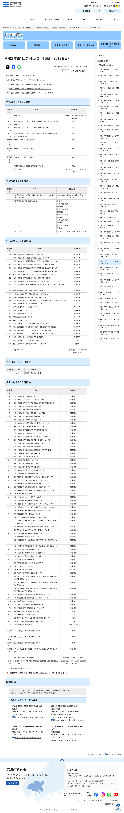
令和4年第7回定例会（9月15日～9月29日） (110, 199)
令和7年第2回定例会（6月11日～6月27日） (109, 101)
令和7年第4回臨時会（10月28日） (109, 89)
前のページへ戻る (95, 754)
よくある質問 (85, 11)
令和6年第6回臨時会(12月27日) (109, 114)
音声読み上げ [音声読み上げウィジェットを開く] (116, 2)
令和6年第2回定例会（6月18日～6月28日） (109, 137)
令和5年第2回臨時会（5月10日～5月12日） (109, 174)
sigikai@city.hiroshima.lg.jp (67, 740)
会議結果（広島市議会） (59, 27)
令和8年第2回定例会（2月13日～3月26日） (109, 70)
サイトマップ (82, 800)
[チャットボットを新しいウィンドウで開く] (118, 810)
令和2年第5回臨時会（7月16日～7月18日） (109, 287)
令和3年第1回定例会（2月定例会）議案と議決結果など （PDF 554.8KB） (38, 673)
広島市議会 (28, 27)
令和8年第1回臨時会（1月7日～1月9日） (110, 76)
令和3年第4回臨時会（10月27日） (109, 243)
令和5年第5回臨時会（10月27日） (109, 156)
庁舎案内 (14, 783)
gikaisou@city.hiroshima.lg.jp (29, 717)
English (93, 2)
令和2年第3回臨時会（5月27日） (110, 298)
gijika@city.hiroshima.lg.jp (28, 737)
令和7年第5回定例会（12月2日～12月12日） (109, 83)
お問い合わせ (114, 11)
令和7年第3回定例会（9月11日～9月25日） (109, 95)
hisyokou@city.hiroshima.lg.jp (69, 720)
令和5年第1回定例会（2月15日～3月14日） (109, 181)
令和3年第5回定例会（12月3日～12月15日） (109, 237)
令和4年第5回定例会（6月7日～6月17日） (110, 212)
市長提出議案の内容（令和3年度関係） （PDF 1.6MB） (30, 88)
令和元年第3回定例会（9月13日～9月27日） (110, 327)
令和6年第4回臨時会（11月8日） (110, 125)
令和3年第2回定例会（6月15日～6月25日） (109, 256)
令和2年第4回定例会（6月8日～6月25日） (110, 293)
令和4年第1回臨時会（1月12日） (110, 232)
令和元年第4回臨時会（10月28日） (109, 320)
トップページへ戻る (114, 754)
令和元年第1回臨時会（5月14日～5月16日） (110, 339)
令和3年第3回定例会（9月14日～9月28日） (109, 249)
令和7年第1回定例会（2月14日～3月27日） (109, 108)
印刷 (63, 71)
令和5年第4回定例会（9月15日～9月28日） (110, 162)
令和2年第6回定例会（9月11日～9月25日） (109, 281)
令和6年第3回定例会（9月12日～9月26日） (109, 131)
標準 (94, 6)
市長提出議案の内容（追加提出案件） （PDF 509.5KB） (31, 93)
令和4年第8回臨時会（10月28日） (109, 193)
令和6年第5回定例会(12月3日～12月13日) (109, 120)
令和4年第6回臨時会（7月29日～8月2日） (110, 206)
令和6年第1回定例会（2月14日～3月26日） (109, 143)
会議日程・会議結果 (42, 27)
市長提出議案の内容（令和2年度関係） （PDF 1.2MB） (30, 84)
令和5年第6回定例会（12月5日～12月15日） (109, 149)
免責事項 (114, 800)
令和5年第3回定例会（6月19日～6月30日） (109, 168)
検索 (99, 11)
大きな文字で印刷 (78, 71)
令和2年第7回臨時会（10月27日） (109, 275)
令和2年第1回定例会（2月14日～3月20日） (109, 308)
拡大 (98, 6)
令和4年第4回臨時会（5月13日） (110, 217)
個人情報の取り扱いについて (99, 800)
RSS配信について (111, 804)
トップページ (17, 27)
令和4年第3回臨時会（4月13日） (110, 221)
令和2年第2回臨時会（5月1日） (109, 303)
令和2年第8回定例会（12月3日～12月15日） (109, 268)
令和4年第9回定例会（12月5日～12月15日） (109, 187)
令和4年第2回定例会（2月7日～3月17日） (110, 226)
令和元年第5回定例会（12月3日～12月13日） (110, 314)
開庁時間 (73, 770)
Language (104, 2)
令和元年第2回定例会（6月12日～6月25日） (110, 333)
